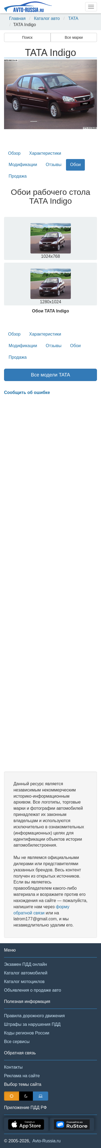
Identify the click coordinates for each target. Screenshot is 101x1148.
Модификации (23, 164)
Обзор (14, 153)
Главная (17, 18)
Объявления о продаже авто (32, 990)
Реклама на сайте (22, 1075)
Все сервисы (17, 1041)
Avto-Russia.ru (46, 1141)
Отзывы (54, 164)
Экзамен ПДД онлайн (25, 964)
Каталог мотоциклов (24, 981)
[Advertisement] (50, 583)
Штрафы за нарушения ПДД (32, 1024)
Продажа (18, 176)
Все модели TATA (50, 375)
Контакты (13, 1067)
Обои (75, 164)
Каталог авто (47, 18)
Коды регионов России (26, 1033)
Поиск (27, 37)
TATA (73, 18)
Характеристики (45, 153)
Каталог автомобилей (25, 973)
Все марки (74, 37)
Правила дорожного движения (34, 1015)
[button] (11, 94)
